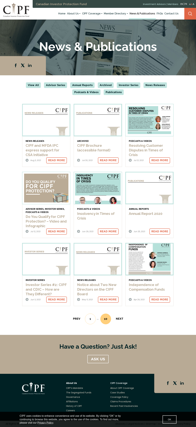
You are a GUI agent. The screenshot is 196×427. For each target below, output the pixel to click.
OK (169, 419)
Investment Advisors (154, 3)
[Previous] (76, 318)
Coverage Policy (119, 397)
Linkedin (30, 65)
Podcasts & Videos (86, 92)
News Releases (155, 85)
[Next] (119, 318)
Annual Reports (82, 85)
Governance (73, 397)
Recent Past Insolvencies (124, 406)
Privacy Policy (45, 422)
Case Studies (117, 392)
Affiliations (72, 401)
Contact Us (171, 13)
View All (33, 85)
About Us (73, 13)
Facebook (16, 65)
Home (61, 13)
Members (173, 3)
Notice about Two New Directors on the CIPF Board (96, 289)
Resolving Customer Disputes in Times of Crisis (146, 150)
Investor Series (128, 85)
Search (190, 13)
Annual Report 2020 (145, 213)
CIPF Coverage (91, 13)
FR (186, 3)
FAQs (160, 13)
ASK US (98, 359)
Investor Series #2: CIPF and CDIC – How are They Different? (46, 289)
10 (107, 319)
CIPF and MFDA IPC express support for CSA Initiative (42, 150)
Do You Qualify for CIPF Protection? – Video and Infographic (46, 221)
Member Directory (115, 13)
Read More (56, 160)
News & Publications (142, 13)
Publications (114, 92)
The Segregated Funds (78, 392)
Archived (106, 85)
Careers (70, 410)
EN (181, 3)
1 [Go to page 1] (90, 318)
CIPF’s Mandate (74, 388)
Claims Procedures (120, 401)
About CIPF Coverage (122, 388)
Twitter (23, 65)
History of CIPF (74, 406)
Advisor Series (55, 85)
